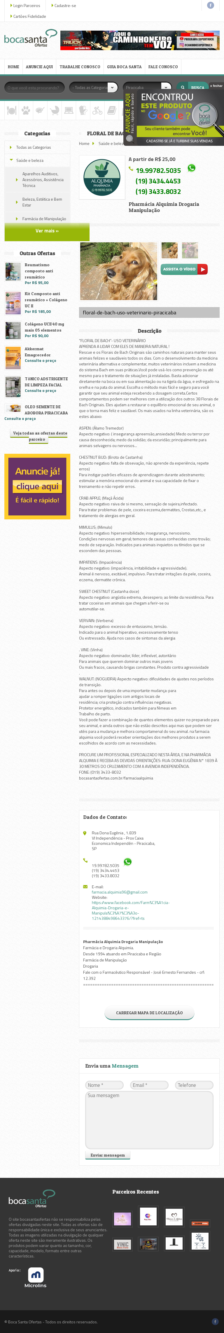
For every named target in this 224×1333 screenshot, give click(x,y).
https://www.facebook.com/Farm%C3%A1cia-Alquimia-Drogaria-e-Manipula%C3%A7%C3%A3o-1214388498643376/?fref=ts (131, 910)
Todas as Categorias (33, 147)
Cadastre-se (65, 5)
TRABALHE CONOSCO (80, 66)
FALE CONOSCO (163, 66)
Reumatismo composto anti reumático (39, 270)
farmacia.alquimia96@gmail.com (120, 892)
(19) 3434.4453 (158, 181)
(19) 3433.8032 (158, 191)
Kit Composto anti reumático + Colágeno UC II (46, 299)
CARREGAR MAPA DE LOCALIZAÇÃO (149, 1012)
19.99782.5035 (158, 170)
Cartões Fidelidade (29, 16)
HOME (13, 66)
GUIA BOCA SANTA (124, 66)
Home (84, 143)
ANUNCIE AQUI (39, 66)
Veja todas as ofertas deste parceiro (40, 436)
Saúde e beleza (112, 143)
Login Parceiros (26, 5)
